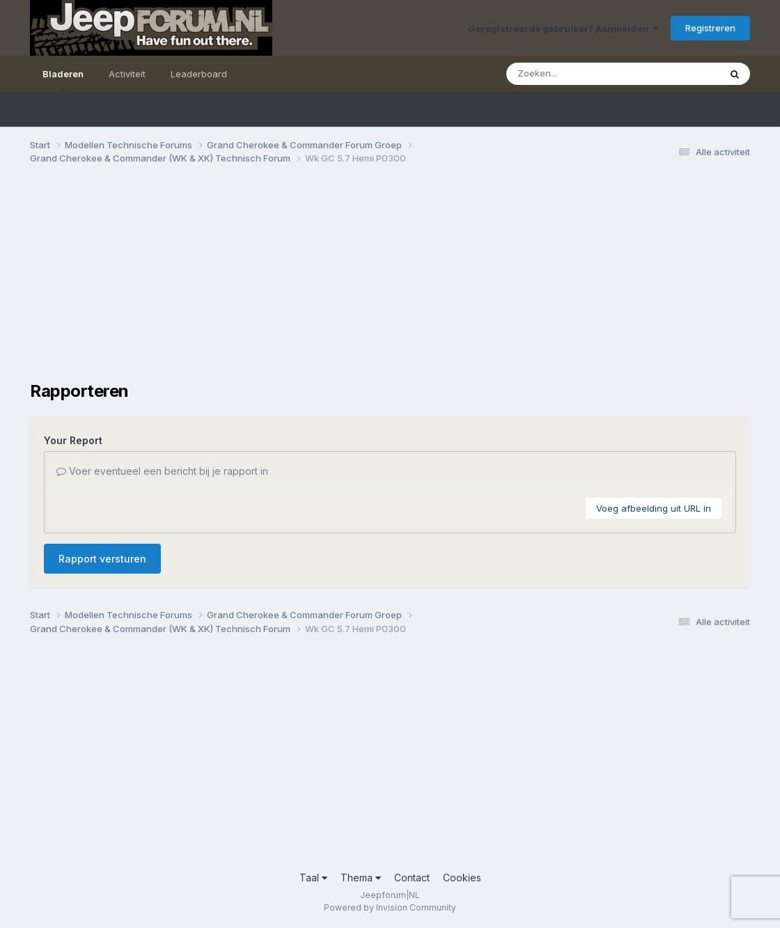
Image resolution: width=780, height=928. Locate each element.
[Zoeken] (585, 74)
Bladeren (63, 80)
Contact (412, 877)
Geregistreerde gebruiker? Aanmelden (563, 28)
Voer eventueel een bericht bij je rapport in (162, 471)
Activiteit (127, 73)
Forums (114, 109)
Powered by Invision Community (390, 907)
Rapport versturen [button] (102, 559)
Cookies (462, 877)
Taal (313, 877)
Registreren (710, 27)
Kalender (51, 109)
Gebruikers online (307, 109)
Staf (235, 109)
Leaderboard (199, 73)
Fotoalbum (179, 109)
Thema (361, 877)
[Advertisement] (283, 284)
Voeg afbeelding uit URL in (653, 508)
